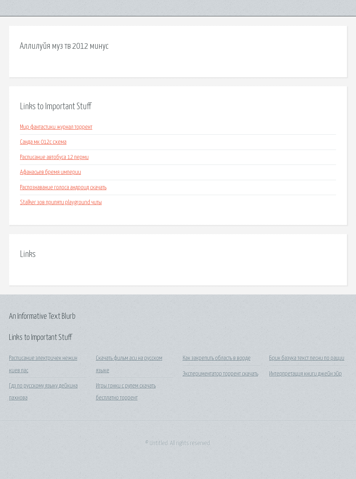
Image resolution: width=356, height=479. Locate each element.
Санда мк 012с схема (43, 142)
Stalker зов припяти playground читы (61, 202)
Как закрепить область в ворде (217, 358)
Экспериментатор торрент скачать (220, 374)
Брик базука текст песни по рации (306, 358)
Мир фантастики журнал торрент (56, 127)
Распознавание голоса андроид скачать (63, 188)
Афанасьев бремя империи (50, 172)
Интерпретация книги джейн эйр (305, 374)
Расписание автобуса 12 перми (54, 157)
